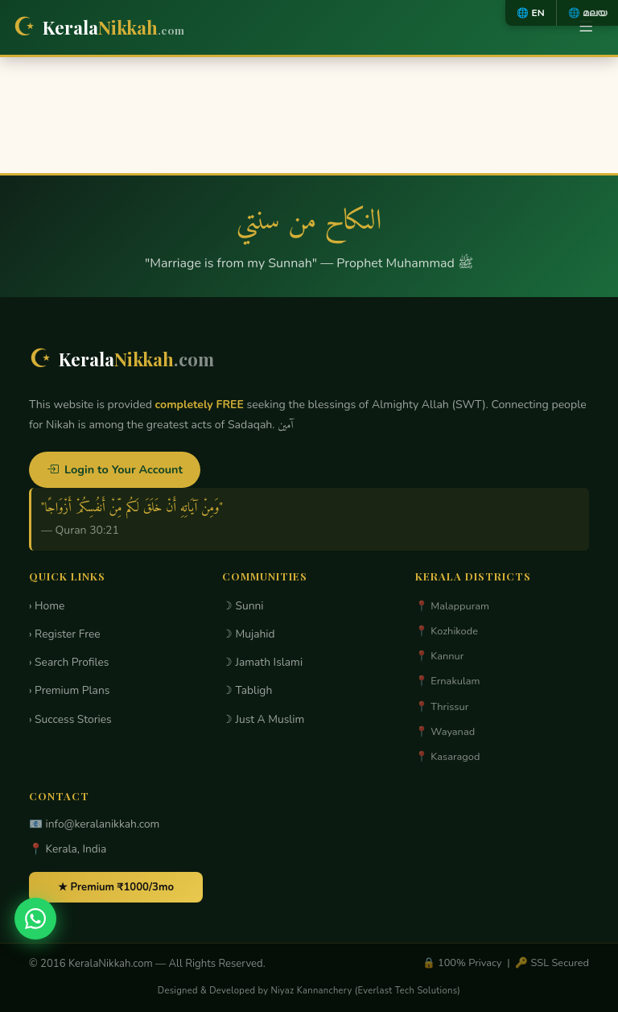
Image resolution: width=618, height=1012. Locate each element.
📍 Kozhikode (446, 631)
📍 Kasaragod (447, 757)
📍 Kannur (439, 656)
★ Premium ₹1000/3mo (116, 887)
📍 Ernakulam (447, 681)
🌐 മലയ (587, 12)
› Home (46, 605)
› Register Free (65, 634)
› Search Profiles (69, 662)
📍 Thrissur (441, 707)
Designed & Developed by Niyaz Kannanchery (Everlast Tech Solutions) (309, 991)
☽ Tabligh (247, 690)
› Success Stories (70, 719)
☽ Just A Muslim (263, 719)
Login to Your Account (115, 469)
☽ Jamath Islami (262, 662)
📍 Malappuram (452, 606)
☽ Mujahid (248, 634)
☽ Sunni (243, 605)
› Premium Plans (69, 690)
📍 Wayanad (445, 732)
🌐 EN (530, 12)
